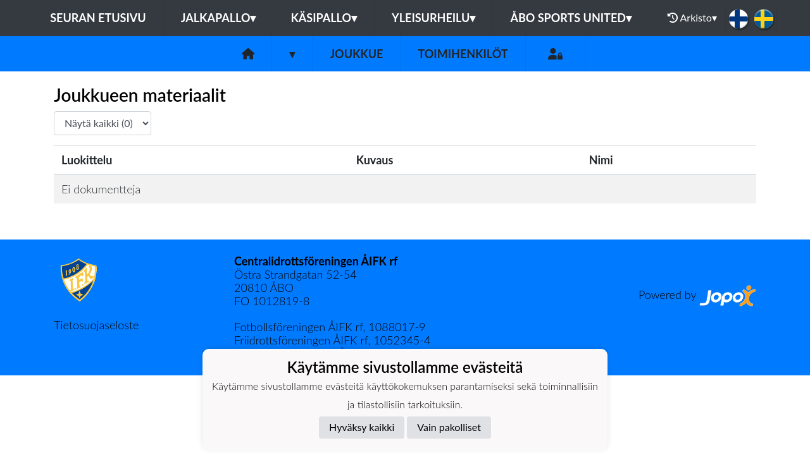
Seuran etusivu (98, 18)
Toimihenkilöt (463, 54)
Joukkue (356, 54)
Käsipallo (323, 18)
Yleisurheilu (433, 18)
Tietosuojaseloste (96, 325)
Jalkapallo (218, 18)
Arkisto (692, 17)
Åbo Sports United (571, 18)
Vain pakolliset (449, 427)
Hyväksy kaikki (361, 427)
